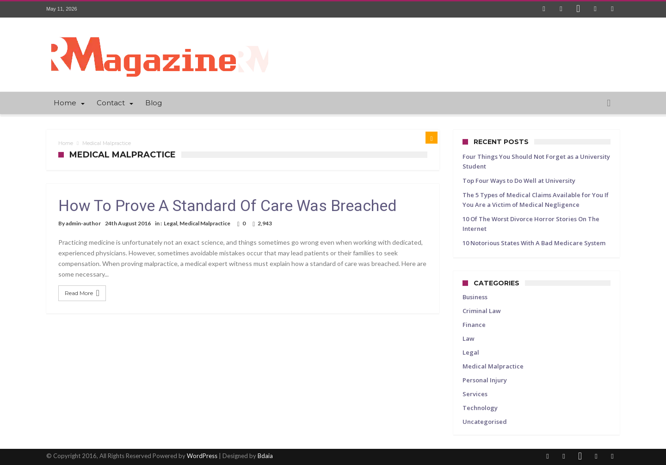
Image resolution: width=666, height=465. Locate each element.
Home (65, 143)
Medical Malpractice (204, 223)
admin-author (83, 223)
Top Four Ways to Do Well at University (518, 180)
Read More (83, 293)
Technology (480, 408)
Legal (170, 223)
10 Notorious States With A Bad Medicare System (533, 243)
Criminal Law (481, 311)
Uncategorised (484, 421)
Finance (474, 324)
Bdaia (265, 455)
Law (468, 338)
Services (474, 394)
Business (474, 297)
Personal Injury (484, 380)
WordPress (202, 455)
